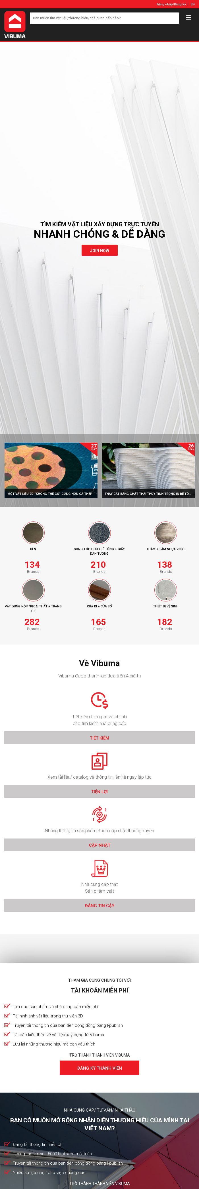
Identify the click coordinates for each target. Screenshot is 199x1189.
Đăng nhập (165, 4)
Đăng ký (180, 4)
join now (99, 250)
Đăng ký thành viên (99, 1068)
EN (193, 4)
